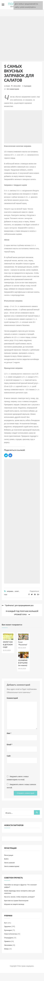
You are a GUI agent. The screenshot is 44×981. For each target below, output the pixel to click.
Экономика (8, 945)
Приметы (7, 941)
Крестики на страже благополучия (16, 901)
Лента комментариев (11, 866)
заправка (10, 591)
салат (17, 591)
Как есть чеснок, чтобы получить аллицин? (19, 897)
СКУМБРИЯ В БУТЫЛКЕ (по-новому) (22, 662)
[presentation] (24, 770)
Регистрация (8, 855)
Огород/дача (8, 938)
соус (5, 594)
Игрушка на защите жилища (14, 904)
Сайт (9, 756)
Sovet (8, 86)
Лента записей (9, 863)
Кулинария (27, 86)
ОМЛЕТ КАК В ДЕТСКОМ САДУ (8, 644)
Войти (6, 859)
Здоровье (7, 926)
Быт (5, 923)
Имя (9, 733)
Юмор (6, 949)
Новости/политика (10, 934)
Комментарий (12, 698)
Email (9, 744)
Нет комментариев (13, 89)
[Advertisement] (22, 38)
